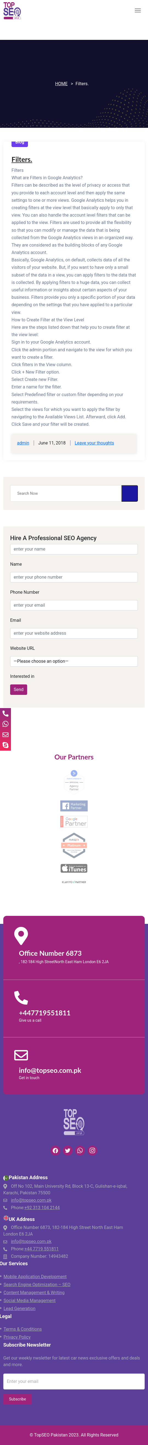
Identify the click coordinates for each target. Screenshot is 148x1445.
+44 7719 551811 (41, 1248)
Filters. (22, 159)
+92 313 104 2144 (42, 1207)
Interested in (22, 676)
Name (16, 564)
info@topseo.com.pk (31, 1200)
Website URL (22, 648)
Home (61, 83)
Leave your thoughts (94, 443)
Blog (19, 142)
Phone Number (24, 592)
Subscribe (17, 1399)
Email (15, 620)
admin (23, 443)
